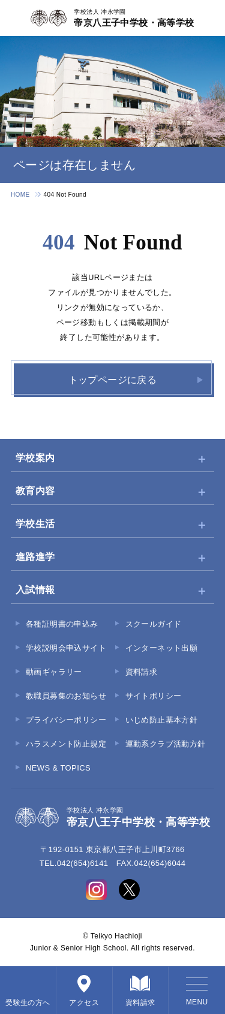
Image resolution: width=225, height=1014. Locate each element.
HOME (20, 194)
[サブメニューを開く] (201, 458)
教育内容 (35, 491)
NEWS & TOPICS (58, 767)
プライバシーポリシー (66, 719)
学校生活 (35, 524)
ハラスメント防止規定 (66, 743)
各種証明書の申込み (62, 623)
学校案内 (35, 458)
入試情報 (35, 590)
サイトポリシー (153, 695)
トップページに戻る (112, 380)
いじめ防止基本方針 (161, 719)
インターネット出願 (161, 647)
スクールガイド (153, 623)
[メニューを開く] (197, 990)
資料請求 (141, 671)
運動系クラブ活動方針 (165, 743)
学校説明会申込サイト (66, 647)
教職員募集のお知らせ (66, 695)
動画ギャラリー (54, 671)
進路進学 (35, 557)
